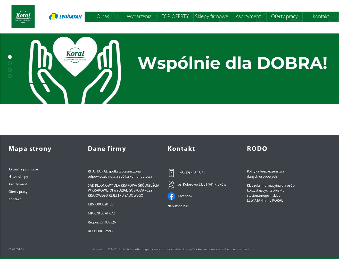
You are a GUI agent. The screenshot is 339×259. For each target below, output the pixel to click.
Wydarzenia (139, 17)
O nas (103, 17)
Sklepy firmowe (211, 17)
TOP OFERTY (175, 17)
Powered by (16, 249)
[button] (10, 57)
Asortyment (248, 17)
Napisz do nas (178, 206)
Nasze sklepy (18, 177)
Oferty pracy (284, 17)
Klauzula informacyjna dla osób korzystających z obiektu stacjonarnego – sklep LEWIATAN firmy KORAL (271, 193)
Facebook (180, 196)
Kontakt (321, 17)
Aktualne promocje (23, 169)
